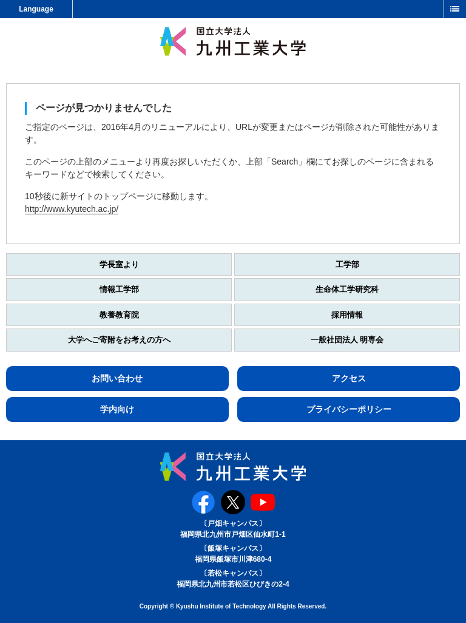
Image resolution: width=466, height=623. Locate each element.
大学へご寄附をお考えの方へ (119, 339)
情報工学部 (119, 289)
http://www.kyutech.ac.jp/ (71, 209)
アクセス (349, 378)
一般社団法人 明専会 (347, 339)
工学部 (347, 264)
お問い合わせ (117, 378)
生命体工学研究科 (347, 289)
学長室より (119, 264)
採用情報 (347, 314)
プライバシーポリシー (348, 409)
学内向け (117, 409)
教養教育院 (119, 314)
